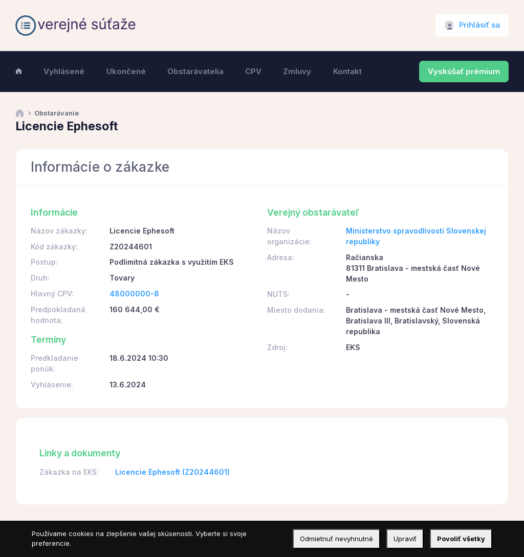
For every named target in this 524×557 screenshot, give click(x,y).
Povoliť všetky (461, 539)
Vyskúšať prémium (464, 71)
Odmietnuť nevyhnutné (336, 539)
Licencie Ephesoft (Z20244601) (172, 472)
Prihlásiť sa (479, 25)
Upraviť (405, 539)
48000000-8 (134, 293)
